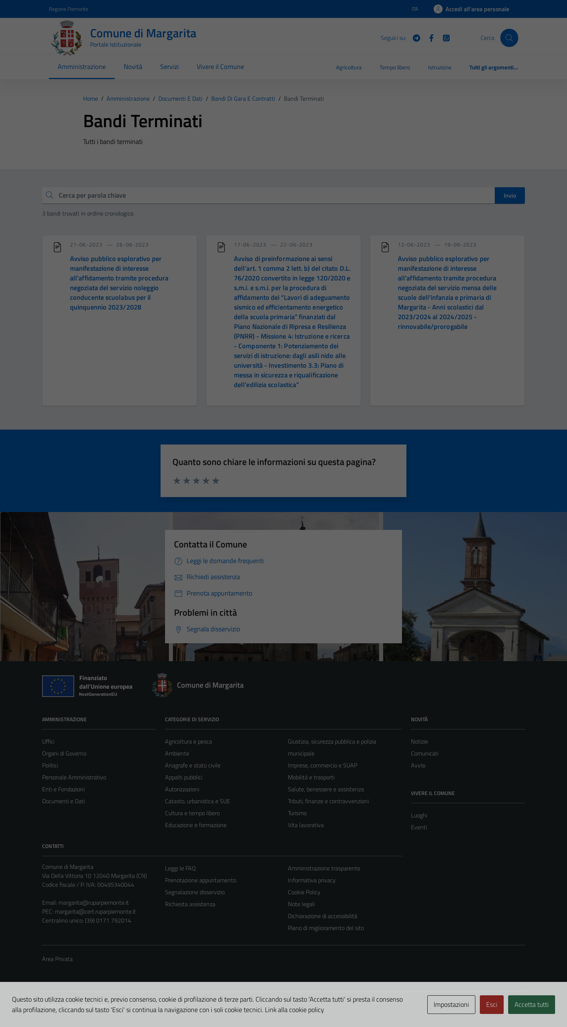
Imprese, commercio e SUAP (322, 765)
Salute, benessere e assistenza (326, 789)
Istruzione (440, 67)
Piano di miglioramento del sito (326, 927)
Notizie (419, 741)
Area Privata (57, 958)
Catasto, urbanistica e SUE (197, 801)
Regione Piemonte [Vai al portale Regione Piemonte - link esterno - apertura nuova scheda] (68, 9)
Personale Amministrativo (74, 777)
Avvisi (418, 765)
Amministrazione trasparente (324, 868)
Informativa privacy (312, 880)
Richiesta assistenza (190, 903)
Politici (50, 765)
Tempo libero (395, 67)
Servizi (169, 67)
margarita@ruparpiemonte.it (93, 902)
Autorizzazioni (182, 789)
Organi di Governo (64, 753)
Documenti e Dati (63, 801)
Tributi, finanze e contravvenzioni (328, 801)
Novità (133, 67)
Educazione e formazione (196, 824)
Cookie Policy (304, 892)
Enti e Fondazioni (63, 789)
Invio (510, 195)
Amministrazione (82, 67)
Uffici (48, 741)
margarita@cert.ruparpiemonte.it (95, 911)
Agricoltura (349, 67)
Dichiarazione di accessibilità (322, 915)
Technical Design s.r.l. (92, 1005)
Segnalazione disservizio (195, 892)
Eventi (419, 827)
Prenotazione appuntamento (200, 880)
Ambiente (177, 753)
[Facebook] (428, 37)
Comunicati (424, 753)
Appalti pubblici (183, 777)
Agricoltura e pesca (188, 741)
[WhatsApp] (443, 37)
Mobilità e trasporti (311, 777)
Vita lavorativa (306, 824)
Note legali (301, 903)
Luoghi (419, 815)
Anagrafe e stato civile (193, 765)
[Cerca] (509, 38)
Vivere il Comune (220, 67)
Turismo (297, 812)
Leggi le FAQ (180, 868)
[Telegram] (413, 37)
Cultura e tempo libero (192, 812)
